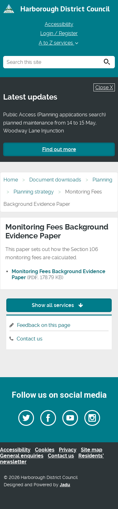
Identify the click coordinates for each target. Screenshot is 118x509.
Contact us (29, 339)
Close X (104, 87)
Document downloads (55, 180)
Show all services (59, 305)
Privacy (67, 450)
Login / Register (59, 33)
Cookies (44, 450)
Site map (91, 450)
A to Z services (59, 43)
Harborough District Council (65, 9)
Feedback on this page (43, 325)
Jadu (65, 485)
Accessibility (59, 24)
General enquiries (21, 456)
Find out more (59, 149)
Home (10, 180)
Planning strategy (34, 192)
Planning (102, 180)
